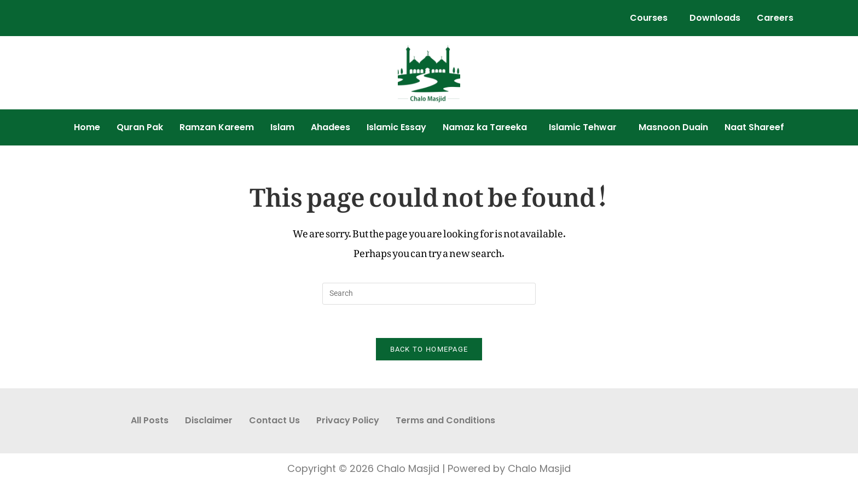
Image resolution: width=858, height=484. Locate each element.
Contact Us (274, 420)
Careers (775, 17)
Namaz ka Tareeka (485, 127)
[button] (651, 18)
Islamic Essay (396, 127)
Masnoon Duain (673, 127)
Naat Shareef (754, 127)
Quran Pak (140, 127)
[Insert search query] (429, 294)
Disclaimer (209, 420)
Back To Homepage (429, 349)
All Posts (150, 420)
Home (87, 127)
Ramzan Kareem (216, 127)
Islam (282, 127)
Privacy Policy (347, 420)
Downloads (714, 17)
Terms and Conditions (445, 420)
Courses (649, 17)
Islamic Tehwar (583, 127)
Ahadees (330, 127)
